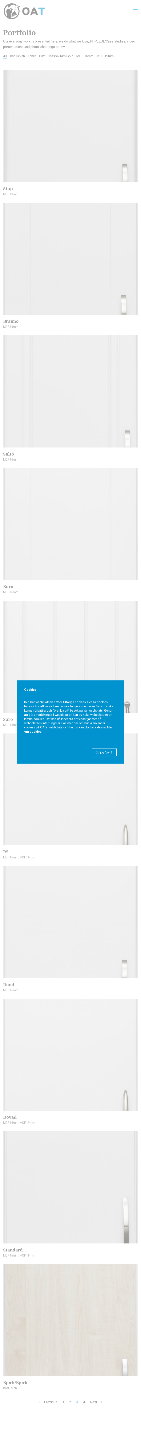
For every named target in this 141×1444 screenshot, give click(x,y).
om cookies (32, 731)
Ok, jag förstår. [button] (104, 752)
